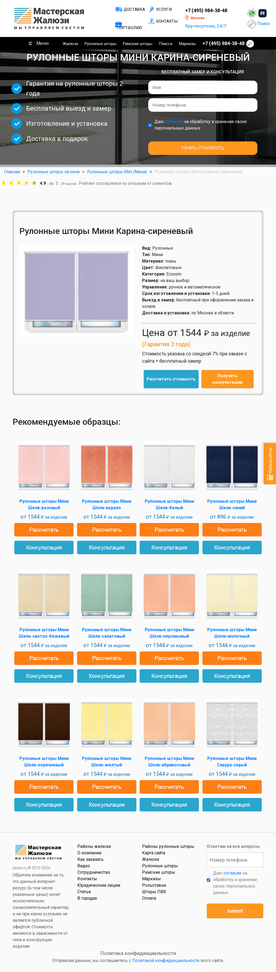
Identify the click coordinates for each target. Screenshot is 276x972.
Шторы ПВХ (154, 891)
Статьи (84, 891)
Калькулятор (270, 463)
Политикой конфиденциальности (165, 960)
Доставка (134, 9)
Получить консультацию (227, 379)
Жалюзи (70, 43)
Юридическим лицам (98, 885)
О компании (89, 852)
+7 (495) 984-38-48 (206, 10)
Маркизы (187, 43)
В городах (87, 898)
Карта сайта (153, 852)
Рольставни (154, 885)
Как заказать (90, 859)
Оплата (149, 898)
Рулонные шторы (100, 43)
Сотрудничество (93, 872)
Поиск (263, 23)
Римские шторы (137, 43)
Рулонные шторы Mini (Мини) (117, 171)
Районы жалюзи (94, 846)
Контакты (167, 21)
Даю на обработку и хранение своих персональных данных (200, 125)
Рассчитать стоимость (171, 379)
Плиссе (165, 43)
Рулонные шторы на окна (53, 171)
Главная (12, 171)
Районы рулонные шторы (168, 846)
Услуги (164, 9)
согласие (174, 121)
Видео (83, 865)
